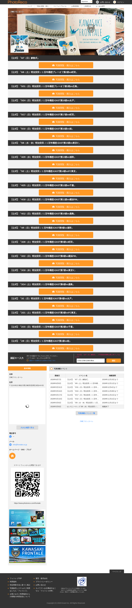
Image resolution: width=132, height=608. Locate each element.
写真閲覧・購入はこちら (66, 65)
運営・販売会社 (42, 578)
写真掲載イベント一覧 (86, 413)
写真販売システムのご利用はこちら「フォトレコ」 (20, 589)
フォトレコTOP (16, 578)
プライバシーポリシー (44, 582)
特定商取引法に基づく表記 (20, 585)
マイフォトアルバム (59, 6)
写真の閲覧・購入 (42, 6)
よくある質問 (100, 6)
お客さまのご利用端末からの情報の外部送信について (20, 595)
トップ (30, 6)
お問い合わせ (41, 585)
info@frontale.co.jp (20, 445)
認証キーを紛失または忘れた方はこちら (42, 360)
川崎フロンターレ (86, 421)
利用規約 (13, 582)
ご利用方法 (87, 6)
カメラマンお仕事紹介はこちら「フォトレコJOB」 (46, 589)
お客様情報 (75, 6)
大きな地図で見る (27, 428)
